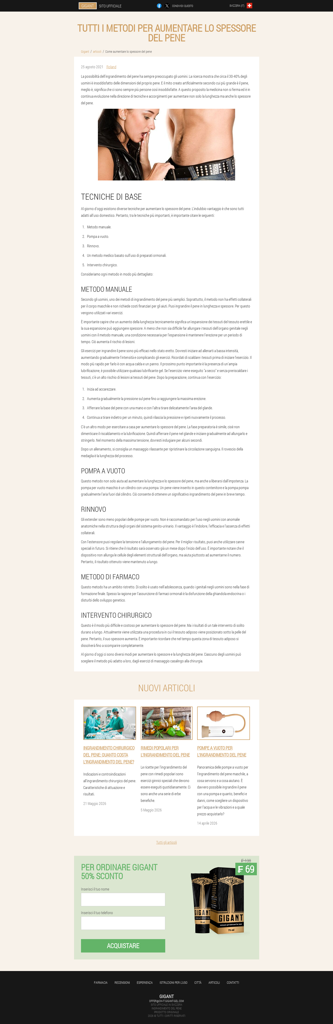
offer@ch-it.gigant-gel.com (166, 1001)
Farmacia (101, 982)
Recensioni (122, 982)
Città (198, 982)
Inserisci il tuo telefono (97, 913)
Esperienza (145, 982)
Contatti (233, 982)
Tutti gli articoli (166, 842)
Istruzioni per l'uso (173, 982)
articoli (214, 982)
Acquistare (123, 945)
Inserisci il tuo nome (95, 889)
